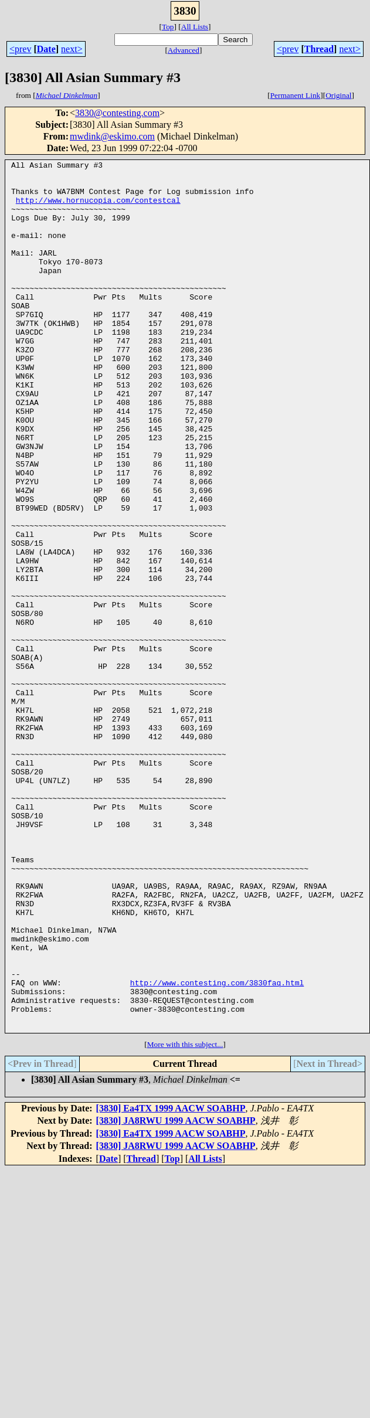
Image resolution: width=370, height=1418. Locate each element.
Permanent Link (295, 95)
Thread (319, 49)
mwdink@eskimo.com (112, 136)
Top (168, 26)
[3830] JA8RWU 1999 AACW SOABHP (176, 1295)
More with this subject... (185, 1218)
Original (338, 95)
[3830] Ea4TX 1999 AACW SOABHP (171, 1282)
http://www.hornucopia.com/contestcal (98, 208)
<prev (20, 49)
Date (46, 49)
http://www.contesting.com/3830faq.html (217, 1147)
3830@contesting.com (117, 113)
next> (72, 49)
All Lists (194, 26)
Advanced (183, 50)
